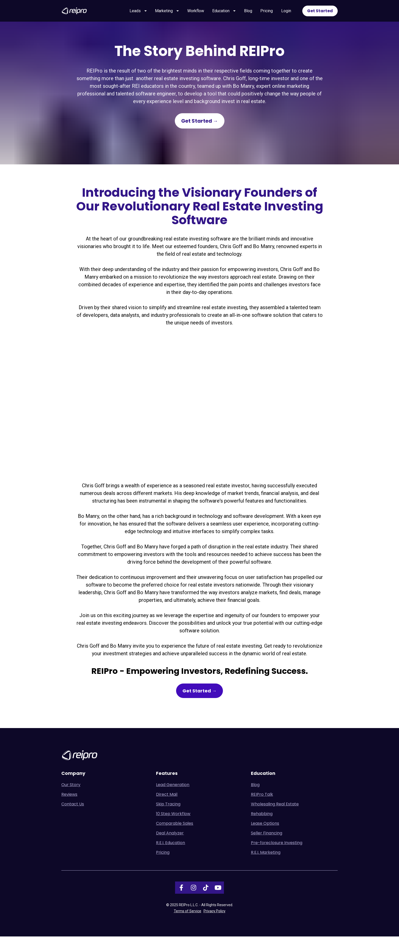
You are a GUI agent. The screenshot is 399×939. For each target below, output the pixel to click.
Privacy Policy (214, 914)
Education (224, 11)
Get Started (320, 12)
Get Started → (199, 123)
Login (286, 11)
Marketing (167, 11)
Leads (138, 11)
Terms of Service (187, 914)
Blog (248, 11)
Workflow (195, 11)
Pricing (266, 11)
